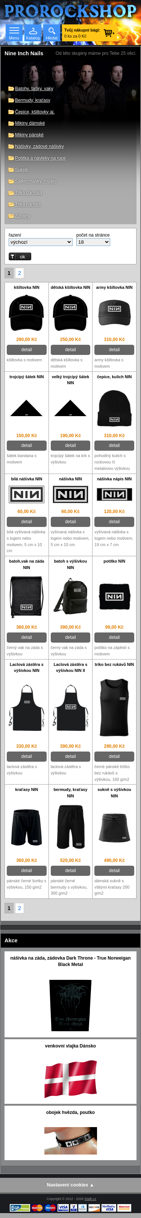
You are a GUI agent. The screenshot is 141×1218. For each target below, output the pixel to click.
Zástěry (22, 216)
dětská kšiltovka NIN (70, 287)
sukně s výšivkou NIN (114, 792)
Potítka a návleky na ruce (40, 158)
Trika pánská (28, 204)
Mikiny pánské (29, 134)
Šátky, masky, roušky (36, 181)
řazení (15, 235)
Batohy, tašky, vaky (34, 88)
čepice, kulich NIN (114, 376)
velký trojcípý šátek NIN (70, 379)
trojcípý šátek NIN (26, 376)
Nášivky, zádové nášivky (39, 146)
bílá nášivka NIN (26, 479)
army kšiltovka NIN (114, 287)
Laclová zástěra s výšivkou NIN (26, 667)
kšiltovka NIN (26, 287)
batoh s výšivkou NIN (70, 564)
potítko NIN (114, 561)
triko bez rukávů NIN (114, 664)
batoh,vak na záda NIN (26, 564)
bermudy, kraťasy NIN (70, 792)
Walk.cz (90, 1199)
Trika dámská (28, 192)
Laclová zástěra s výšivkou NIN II (70, 667)
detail (26, 349)
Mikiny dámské (30, 123)
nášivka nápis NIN (114, 479)
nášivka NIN (70, 479)
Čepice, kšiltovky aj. (35, 112)
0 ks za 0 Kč (82, 33)
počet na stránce (93, 235)
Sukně (21, 169)
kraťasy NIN (26, 789)
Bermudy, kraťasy (32, 100)
